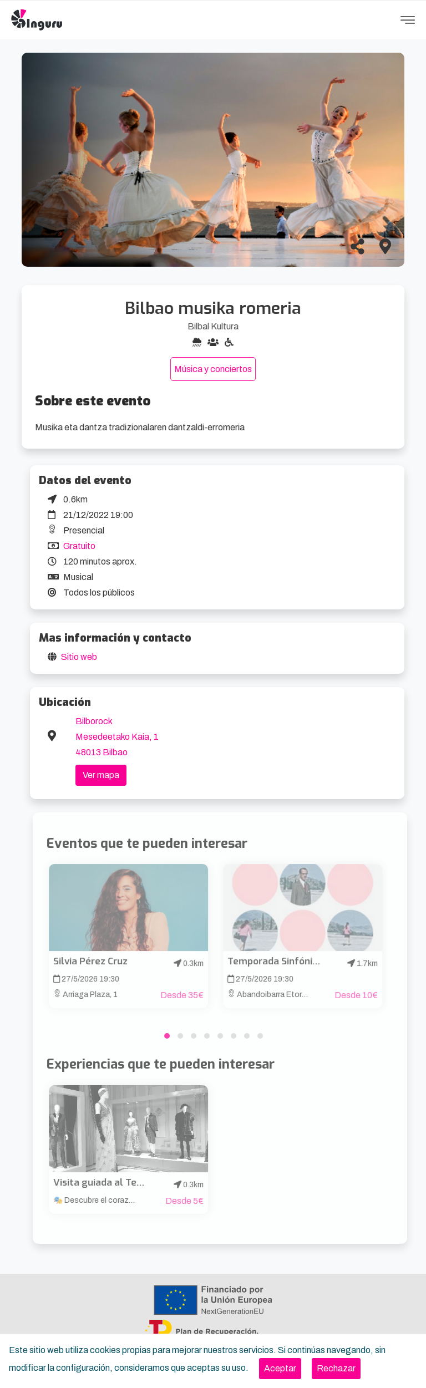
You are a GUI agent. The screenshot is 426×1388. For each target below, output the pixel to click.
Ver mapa (101, 775)
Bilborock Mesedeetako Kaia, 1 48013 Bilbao (117, 736)
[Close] (280, 1368)
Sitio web (79, 657)
